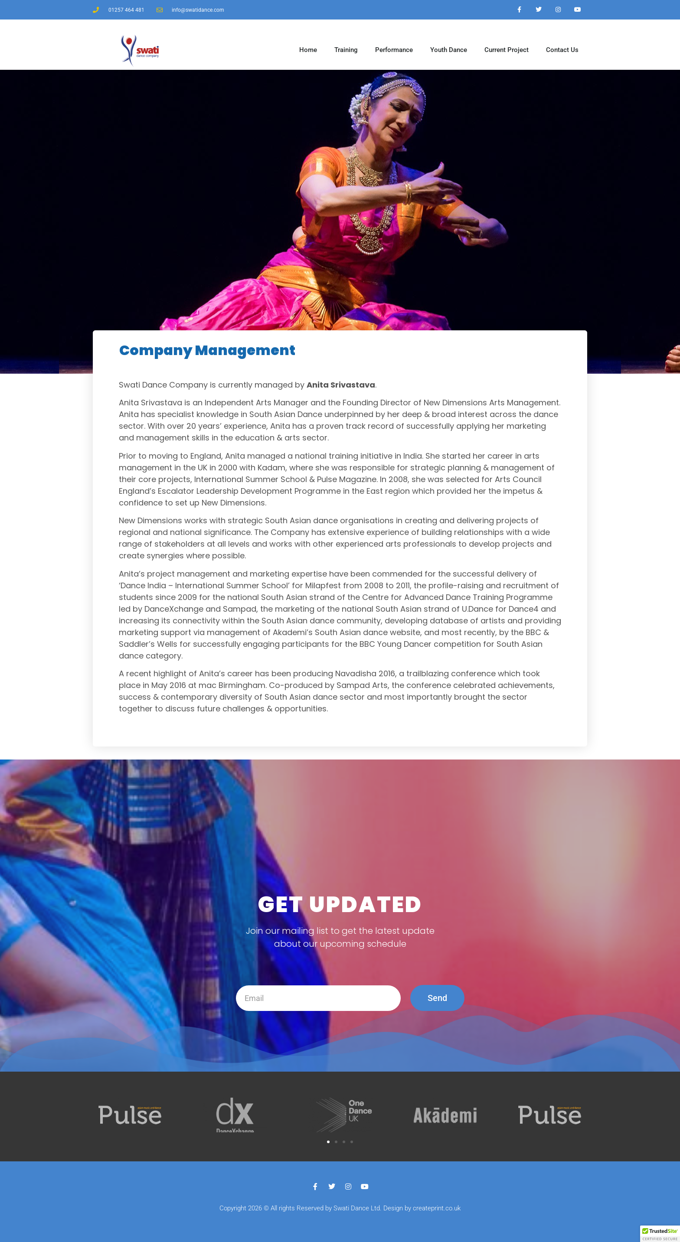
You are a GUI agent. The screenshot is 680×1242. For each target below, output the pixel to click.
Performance (394, 50)
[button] (328, 1142)
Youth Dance (448, 50)
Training (346, 50)
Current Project (506, 50)
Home (308, 50)
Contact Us (562, 50)
